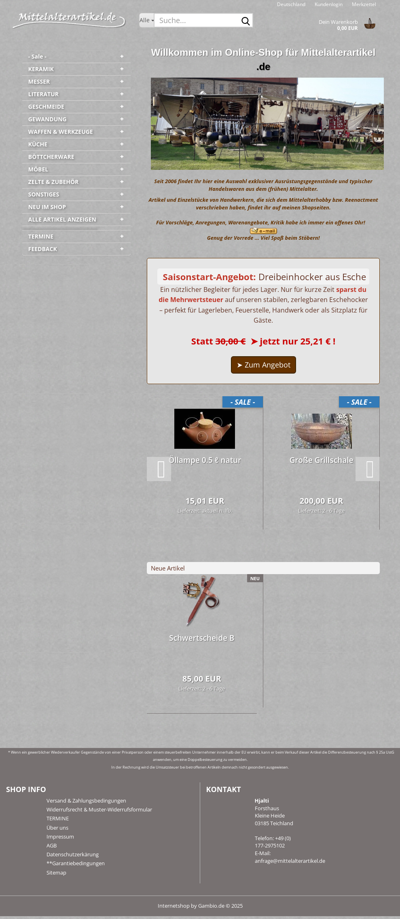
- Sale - (37, 56)
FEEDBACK (42, 249)
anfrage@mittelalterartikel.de (290, 863)
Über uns (57, 830)
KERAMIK (41, 69)
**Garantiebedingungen (76, 866)
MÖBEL (38, 169)
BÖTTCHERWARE (51, 157)
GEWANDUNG (47, 119)
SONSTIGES (43, 194)
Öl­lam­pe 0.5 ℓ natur (205, 463)
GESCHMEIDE (46, 106)
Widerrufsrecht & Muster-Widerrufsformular (99, 812)
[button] (291, 4)
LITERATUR (43, 94)
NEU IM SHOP (47, 207)
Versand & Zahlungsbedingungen (86, 803)
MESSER (39, 81)
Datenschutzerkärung (73, 857)
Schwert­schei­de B (201, 640)
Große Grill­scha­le (321, 463)
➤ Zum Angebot (263, 367)
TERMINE (40, 236)
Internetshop (174, 908)
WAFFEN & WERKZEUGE (60, 131)
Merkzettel (363, 4)
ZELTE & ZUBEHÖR (53, 182)
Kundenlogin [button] (328, 4)
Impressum (60, 839)
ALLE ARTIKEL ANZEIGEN (62, 219)
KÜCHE (37, 144)
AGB (52, 848)
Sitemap (56, 875)
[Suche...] (146, 20)
